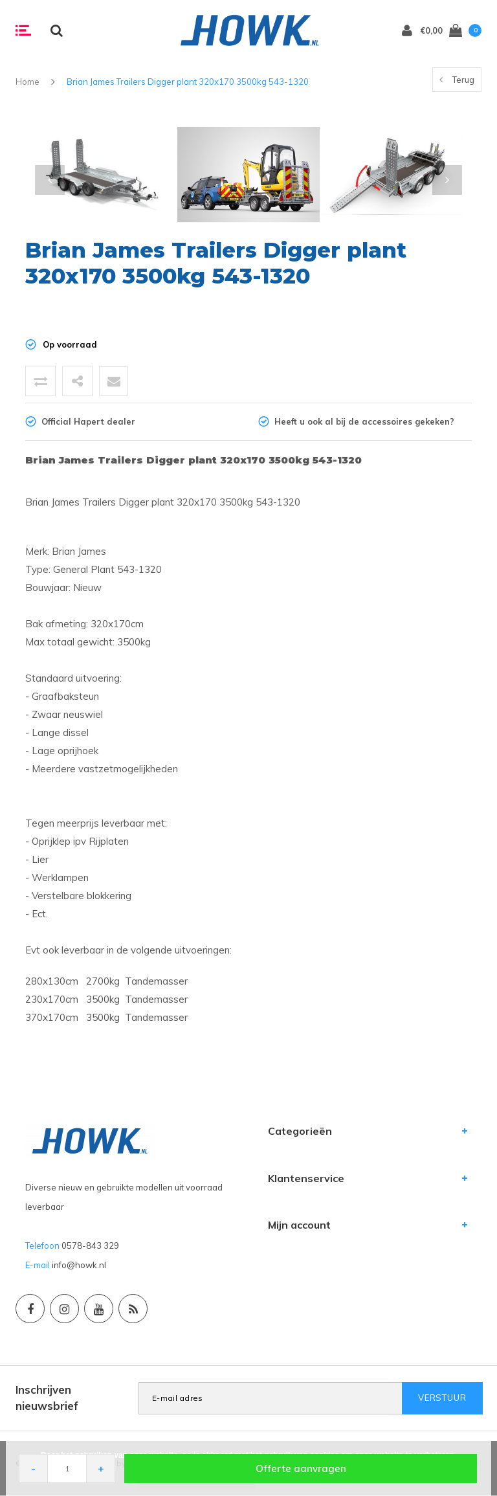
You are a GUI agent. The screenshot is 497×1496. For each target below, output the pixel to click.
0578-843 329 (90, 1245)
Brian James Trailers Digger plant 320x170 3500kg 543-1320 (188, 81)
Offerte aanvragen (301, 1468)
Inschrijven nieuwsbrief (47, 1397)
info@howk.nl (79, 1265)
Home (27, 81)
